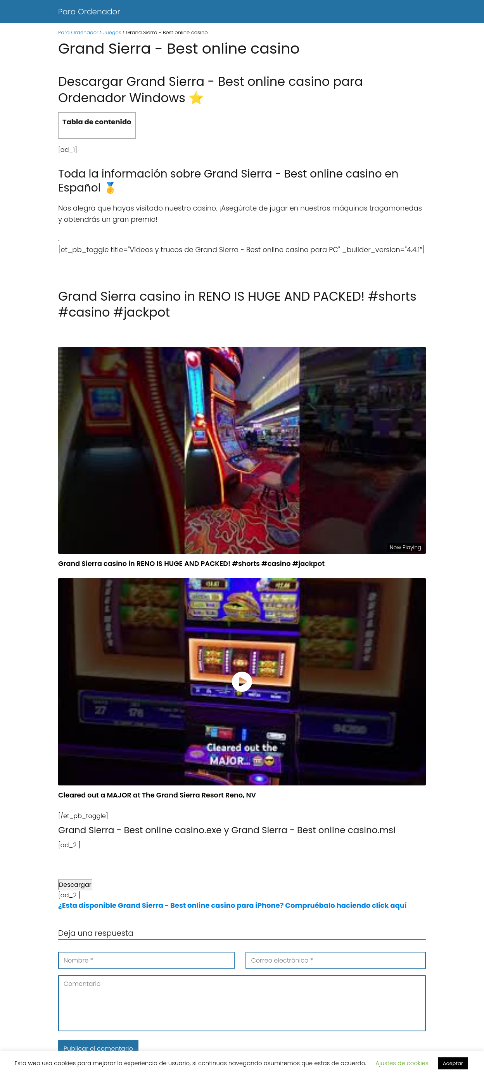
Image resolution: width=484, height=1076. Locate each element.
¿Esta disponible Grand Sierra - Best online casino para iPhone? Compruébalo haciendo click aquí (232, 905)
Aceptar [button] (453, 1063)
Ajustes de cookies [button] (402, 1063)
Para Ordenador (89, 11)
